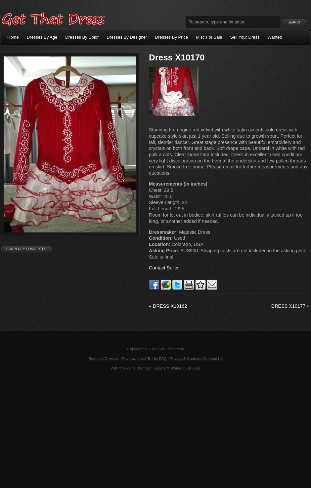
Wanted (275, 37)
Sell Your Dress (245, 37)
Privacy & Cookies (185, 359)
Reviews (129, 359)
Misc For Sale (209, 37)
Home (13, 37)
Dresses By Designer (127, 37)
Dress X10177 (290, 306)
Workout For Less (185, 368)
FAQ (163, 359)
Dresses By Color (82, 37)
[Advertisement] (155, 428)
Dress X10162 (168, 306)
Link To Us (148, 359)
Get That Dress (53, 18)
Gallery (159, 368)
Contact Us (213, 359)
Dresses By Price (171, 37)
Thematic (144, 368)
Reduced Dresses (103, 359)
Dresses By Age (42, 37)
